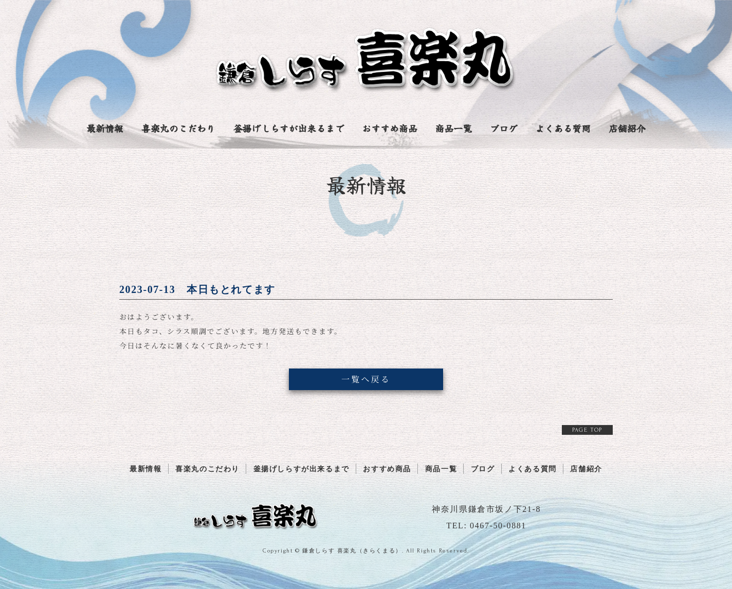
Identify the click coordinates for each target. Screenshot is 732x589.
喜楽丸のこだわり (178, 129)
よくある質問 (563, 129)
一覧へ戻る (366, 379)
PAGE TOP (587, 430)
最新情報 (104, 129)
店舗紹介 (627, 129)
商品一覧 (453, 129)
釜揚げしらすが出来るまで (288, 129)
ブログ (504, 129)
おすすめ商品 (389, 129)
